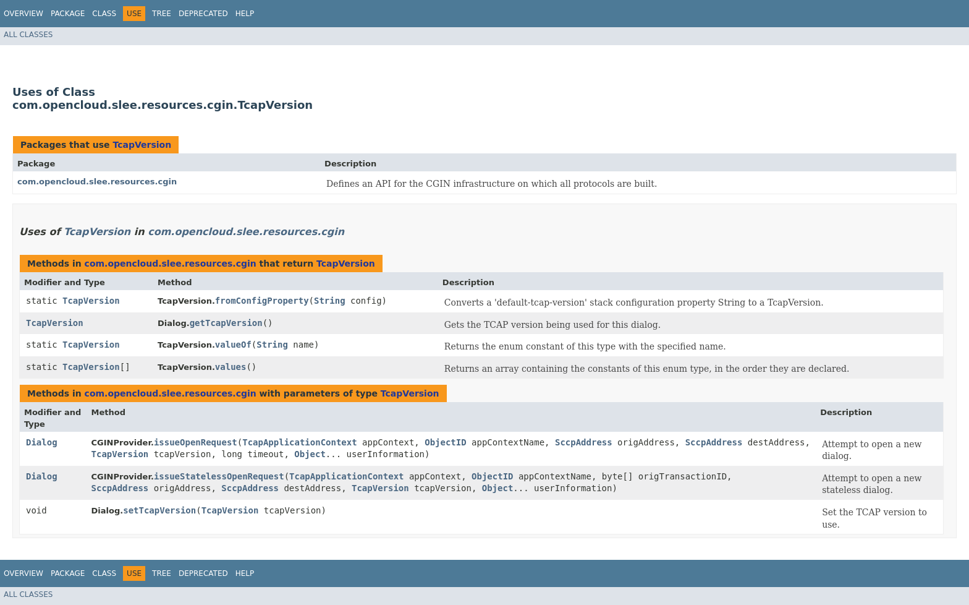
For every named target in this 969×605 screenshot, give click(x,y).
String (329, 301)
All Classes (28, 34)
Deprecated (203, 13)
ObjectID (445, 442)
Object (310, 454)
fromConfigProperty (262, 301)
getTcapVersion (226, 323)
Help (245, 13)
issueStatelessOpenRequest (219, 476)
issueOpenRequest (195, 442)
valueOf (233, 345)
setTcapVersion (159, 510)
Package (68, 13)
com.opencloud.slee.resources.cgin (97, 181)
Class (104, 13)
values (231, 367)
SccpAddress (583, 442)
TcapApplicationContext (299, 442)
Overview (23, 13)
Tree (161, 13)
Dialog (41, 442)
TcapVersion (141, 145)
